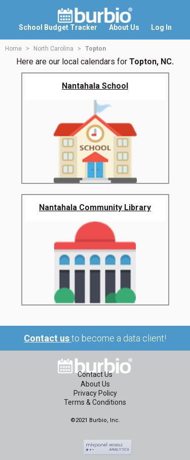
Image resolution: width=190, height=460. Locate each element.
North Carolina (53, 48)
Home (13, 48)
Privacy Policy (95, 393)
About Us (95, 384)
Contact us (47, 338)
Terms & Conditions (95, 402)
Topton (95, 48)
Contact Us (95, 374)
